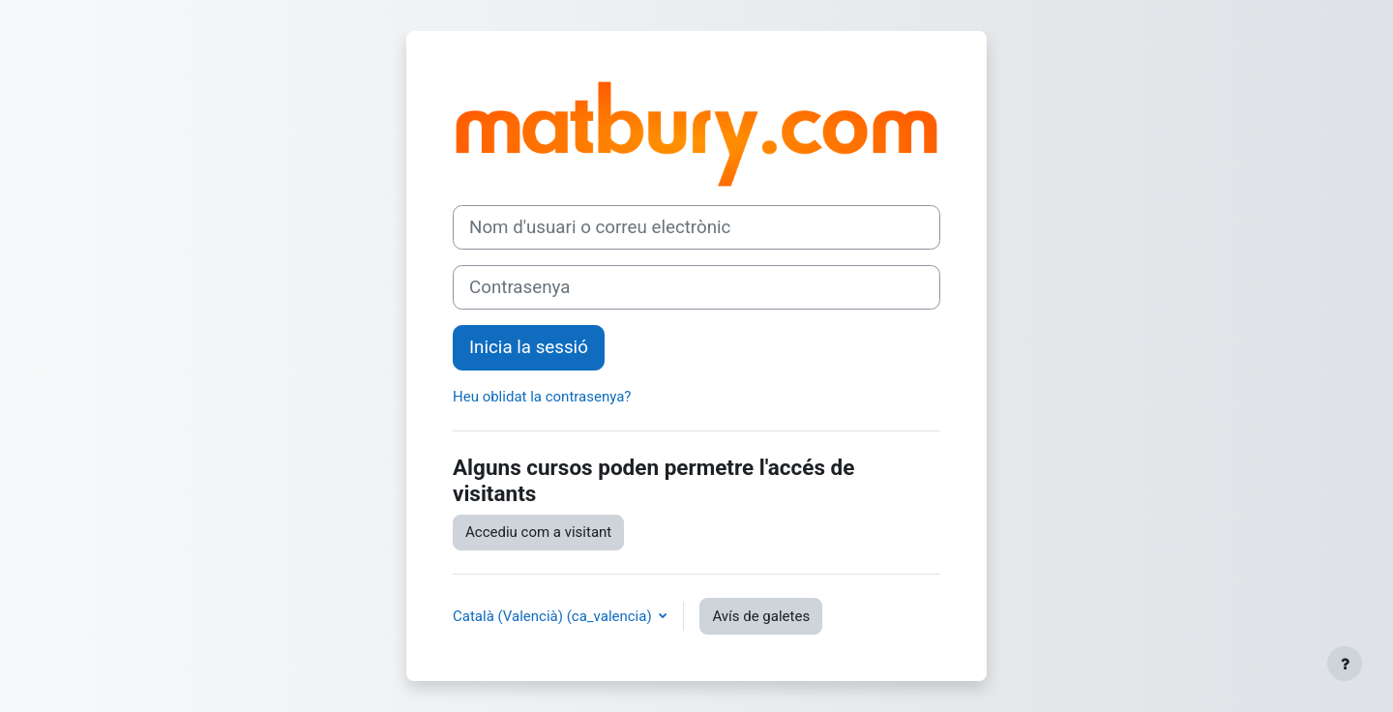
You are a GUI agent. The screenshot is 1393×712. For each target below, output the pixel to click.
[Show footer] (1344, 663)
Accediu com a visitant (538, 532)
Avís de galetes (761, 616)
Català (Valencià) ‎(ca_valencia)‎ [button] (554, 616)
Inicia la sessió (528, 347)
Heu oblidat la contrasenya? (542, 396)
